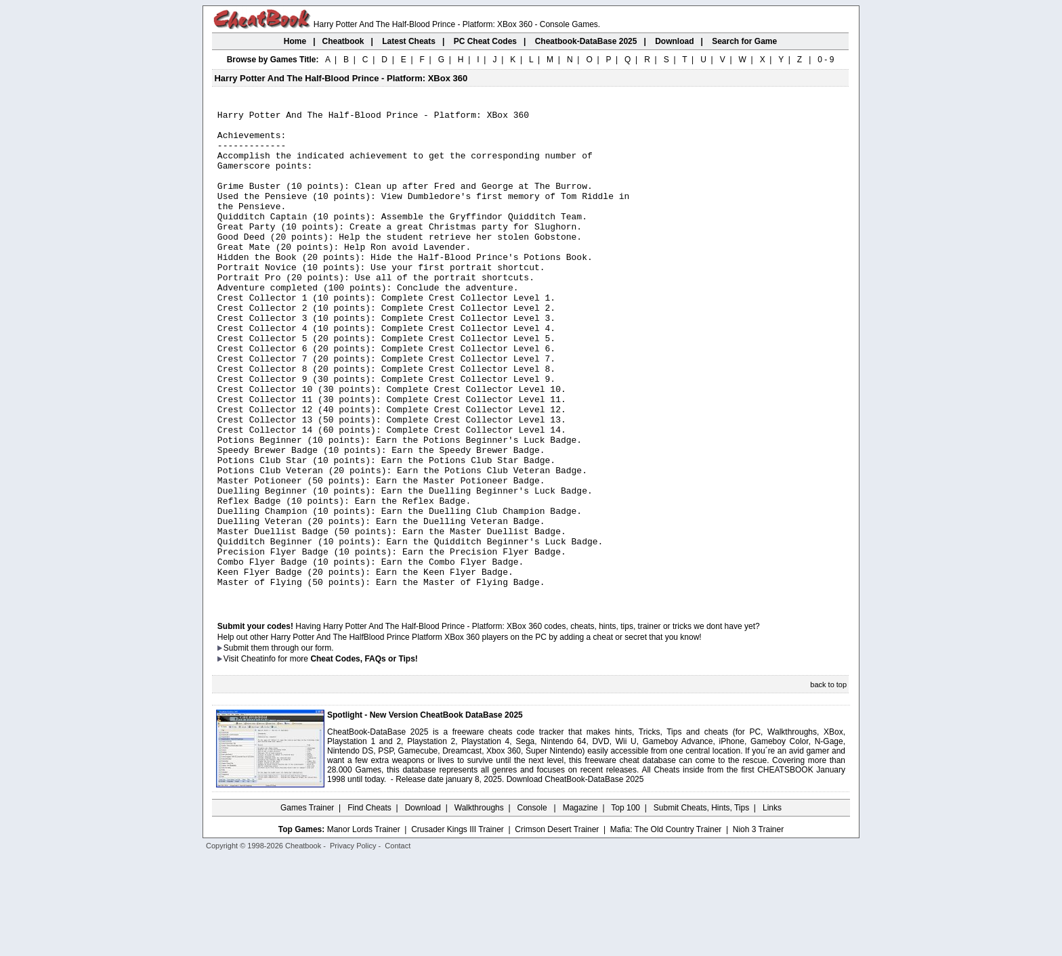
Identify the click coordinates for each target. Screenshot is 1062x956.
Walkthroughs (479, 905)
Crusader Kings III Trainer (457, 927)
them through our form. (292, 745)
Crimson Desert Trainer (557, 927)
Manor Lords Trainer (363, 927)
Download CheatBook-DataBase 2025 (575, 877)
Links (772, 905)
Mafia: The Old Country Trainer (666, 927)
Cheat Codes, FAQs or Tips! (363, 756)
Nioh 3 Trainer (758, 927)
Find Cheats (369, 905)
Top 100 (625, 905)
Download (423, 905)
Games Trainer (307, 905)
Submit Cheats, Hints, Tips (701, 905)
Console (533, 905)
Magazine (580, 905)
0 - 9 (825, 59)
